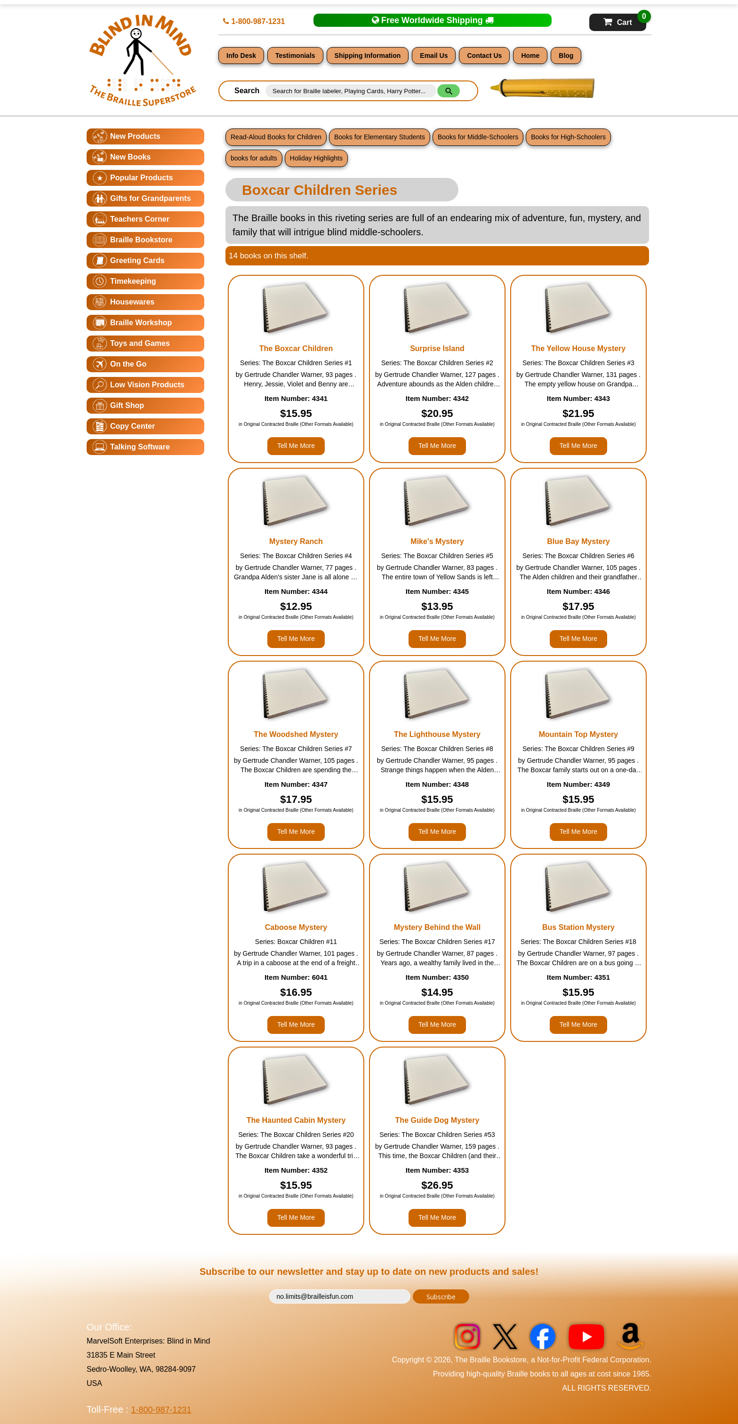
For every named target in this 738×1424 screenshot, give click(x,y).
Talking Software (140, 447)
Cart (624, 20)
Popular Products (141, 178)
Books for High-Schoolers (568, 137)
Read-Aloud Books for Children (276, 137)
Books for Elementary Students (379, 137)
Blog (566, 55)
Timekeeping (133, 281)
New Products (135, 136)
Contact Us (484, 55)
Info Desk (241, 55)
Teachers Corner (139, 219)
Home (530, 55)
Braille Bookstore (141, 240)
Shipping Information (368, 55)
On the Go (128, 364)
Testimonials (295, 55)
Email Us (434, 55)
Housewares (132, 302)
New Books (130, 157)
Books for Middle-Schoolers (478, 137)
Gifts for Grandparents (150, 198)
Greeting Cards (137, 260)
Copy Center (132, 426)
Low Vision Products (147, 385)
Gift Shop (127, 405)
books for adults (254, 158)
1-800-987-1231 (254, 21)
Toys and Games (140, 343)
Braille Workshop (141, 323)
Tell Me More (296, 445)
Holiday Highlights (316, 158)
